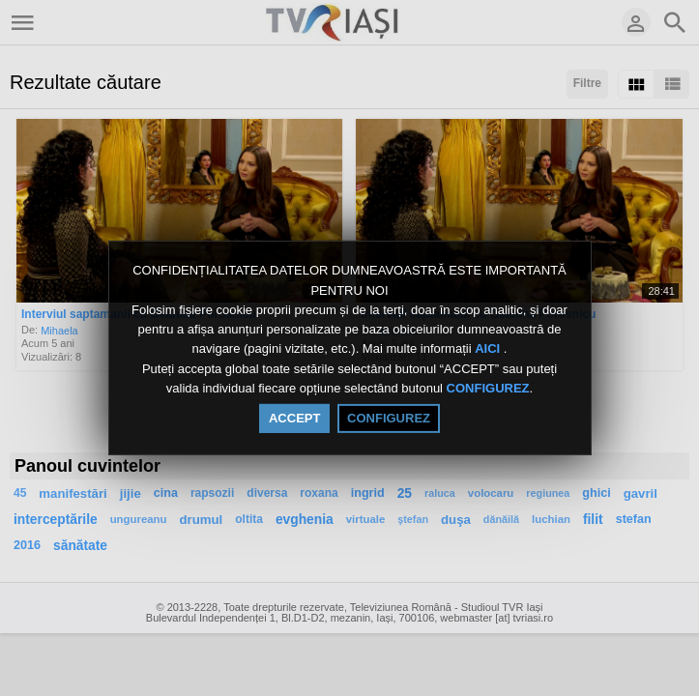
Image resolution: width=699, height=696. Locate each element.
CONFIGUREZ (488, 388)
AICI (489, 349)
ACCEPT (294, 418)
